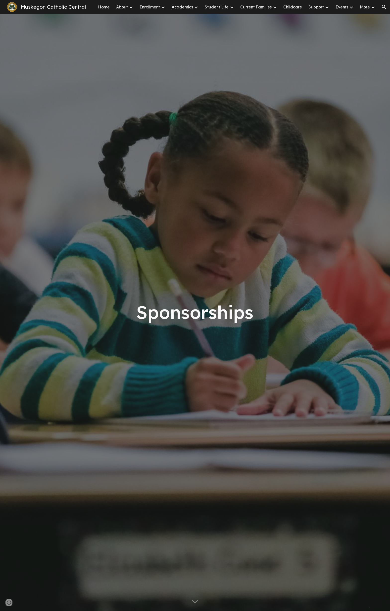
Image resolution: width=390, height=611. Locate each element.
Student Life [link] (217, 6)
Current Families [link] (256, 6)
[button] (384, 7)
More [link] (365, 6)
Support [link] (316, 6)
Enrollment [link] (150, 6)
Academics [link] (182, 6)
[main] (195, 312)
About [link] (122, 6)
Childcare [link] (292, 6)
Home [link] (104, 6)
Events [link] (342, 6)
